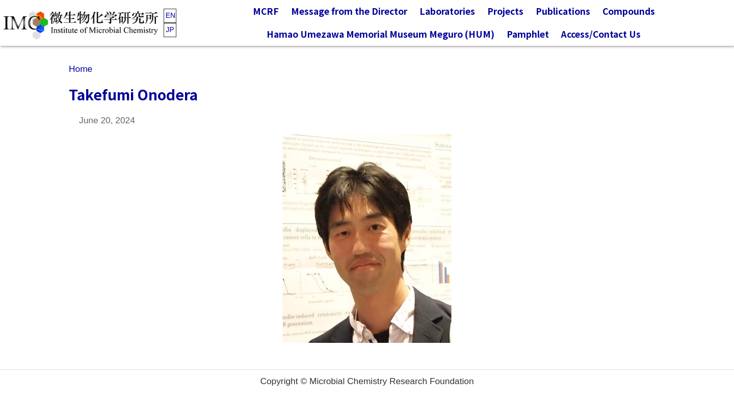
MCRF (266, 11)
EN (170, 15)
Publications (563, 11)
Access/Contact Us (601, 34)
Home (80, 69)
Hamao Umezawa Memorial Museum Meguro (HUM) (380, 34)
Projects (505, 11)
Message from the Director (349, 11)
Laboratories (447, 11)
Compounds (628, 11)
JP (170, 29)
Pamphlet (528, 34)
